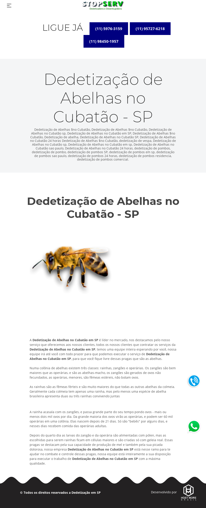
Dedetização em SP (86, 492)
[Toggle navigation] (9, 5)
